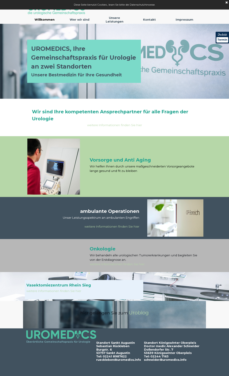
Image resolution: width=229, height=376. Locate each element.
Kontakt (149, 19)
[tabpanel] (84, 61)
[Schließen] (226, 3)
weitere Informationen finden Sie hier (114, 125)
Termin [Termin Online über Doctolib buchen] (222, 39)
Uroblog (139, 312)
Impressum (184, 19)
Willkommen (45, 19)
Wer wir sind (79, 19)
